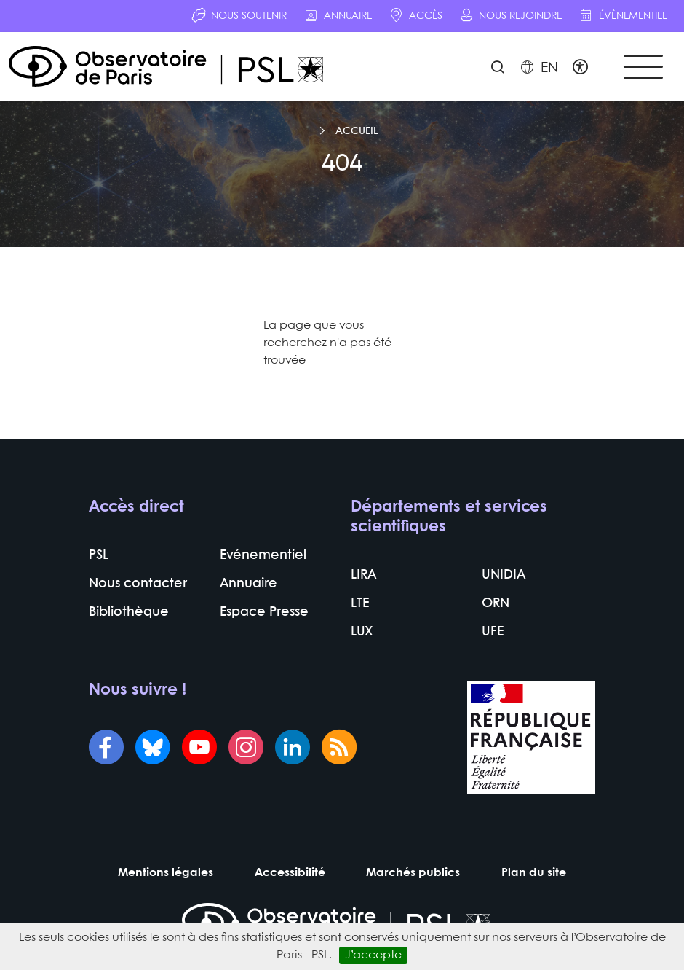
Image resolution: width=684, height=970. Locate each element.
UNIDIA (503, 575)
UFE (493, 632)
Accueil (356, 131)
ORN (495, 604)
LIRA (363, 575)
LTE (360, 604)
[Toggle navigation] (643, 66)
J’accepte (373, 955)
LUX (362, 632)
